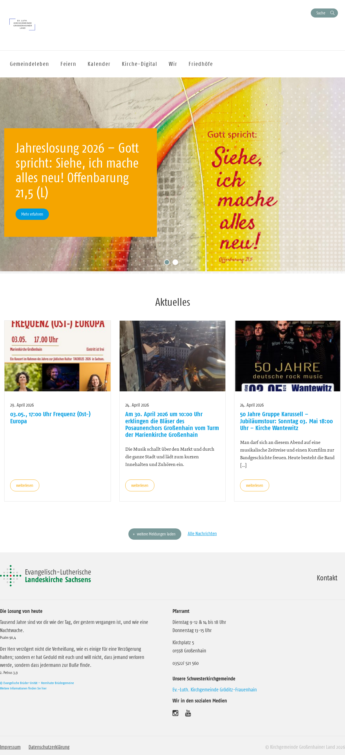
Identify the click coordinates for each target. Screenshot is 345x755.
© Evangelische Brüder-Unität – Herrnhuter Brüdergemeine (37, 683)
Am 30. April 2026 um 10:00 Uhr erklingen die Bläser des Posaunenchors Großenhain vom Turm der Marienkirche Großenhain (172, 424)
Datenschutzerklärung (49, 747)
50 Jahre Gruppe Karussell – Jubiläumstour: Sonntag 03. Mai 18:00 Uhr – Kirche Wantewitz (286, 421)
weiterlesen (24, 485)
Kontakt (327, 577)
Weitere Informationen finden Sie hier (23, 688)
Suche (320, 13)
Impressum (10, 747)
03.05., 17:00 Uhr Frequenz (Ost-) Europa (50, 417)
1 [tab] (168, 263)
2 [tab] (176, 263)
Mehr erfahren (32, 214)
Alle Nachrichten (202, 533)
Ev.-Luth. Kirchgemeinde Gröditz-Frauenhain (214, 690)
